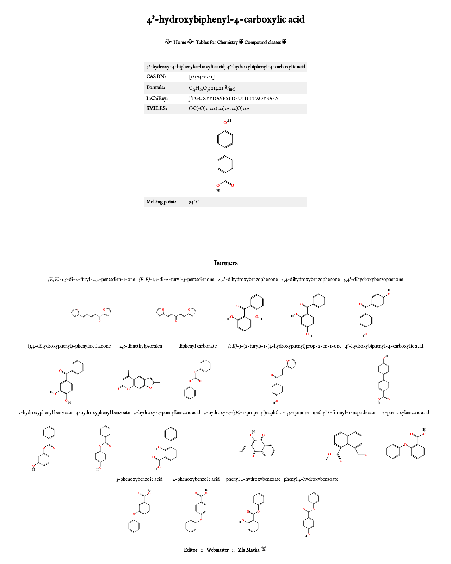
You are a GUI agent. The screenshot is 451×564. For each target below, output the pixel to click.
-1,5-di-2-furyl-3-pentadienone (176, 279)
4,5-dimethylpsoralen (140, 346)
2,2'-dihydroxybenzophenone (248, 279)
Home (179, 42)
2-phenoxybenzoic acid (405, 413)
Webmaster (217, 550)
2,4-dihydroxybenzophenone (310, 279)
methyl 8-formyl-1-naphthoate (344, 413)
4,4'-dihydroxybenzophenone (373, 279)
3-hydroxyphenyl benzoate (45, 413)
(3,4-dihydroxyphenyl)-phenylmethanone (69, 346)
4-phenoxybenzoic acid (196, 479)
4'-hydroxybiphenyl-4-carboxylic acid (384, 346)
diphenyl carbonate (198, 346)
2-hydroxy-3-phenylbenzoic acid (167, 413)
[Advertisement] (225, 231)
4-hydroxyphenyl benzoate (103, 413)
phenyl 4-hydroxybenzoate (311, 479)
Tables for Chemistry (217, 42)
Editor (190, 550)
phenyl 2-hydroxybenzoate (253, 479)
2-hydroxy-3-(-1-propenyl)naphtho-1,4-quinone (256, 413)
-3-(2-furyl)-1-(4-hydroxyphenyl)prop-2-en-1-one (284, 346)
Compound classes (262, 42)
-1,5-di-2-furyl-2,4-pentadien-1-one (91, 279)
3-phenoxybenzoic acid (139, 479)
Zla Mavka (248, 550)
